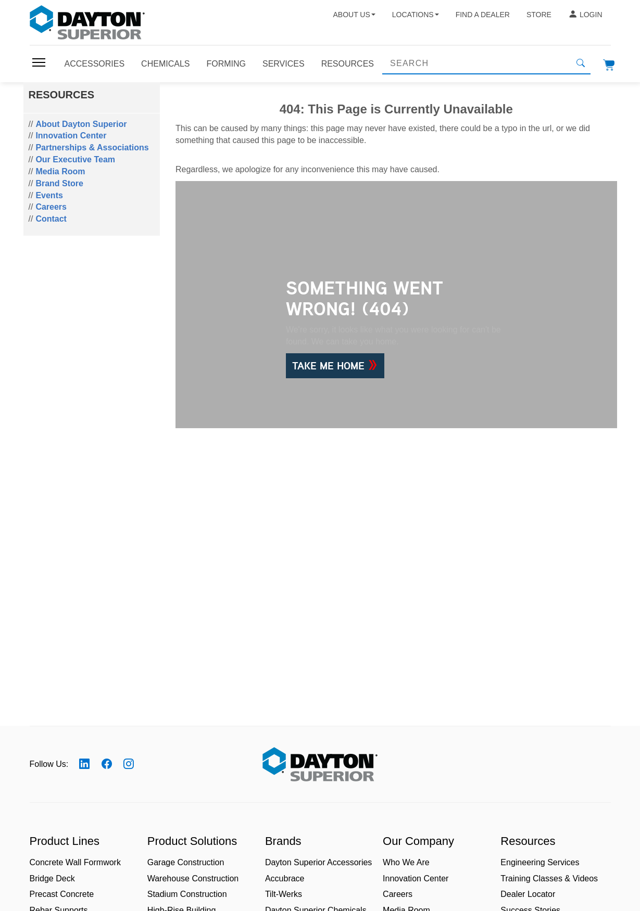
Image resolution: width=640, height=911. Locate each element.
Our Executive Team (75, 159)
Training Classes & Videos (549, 878)
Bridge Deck (52, 878)
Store (538, 14)
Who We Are (406, 862)
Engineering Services (539, 862)
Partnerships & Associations (91, 147)
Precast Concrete (62, 894)
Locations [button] (415, 14)
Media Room (60, 171)
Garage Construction (185, 862)
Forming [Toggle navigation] (226, 63)
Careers (51, 206)
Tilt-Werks (283, 894)
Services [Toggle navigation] (283, 63)
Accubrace (285, 878)
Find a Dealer (483, 14)
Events (48, 195)
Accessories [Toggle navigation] (95, 63)
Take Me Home (335, 366)
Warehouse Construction (193, 878)
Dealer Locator (527, 894)
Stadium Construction (187, 894)
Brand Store (59, 183)
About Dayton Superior (81, 124)
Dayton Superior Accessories (318, 862)
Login (585, 14)
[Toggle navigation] (39, 62)
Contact (51, 218)
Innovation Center (70, 135)
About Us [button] (354, 14)
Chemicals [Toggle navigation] (165, 63)
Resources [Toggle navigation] (347, 63)
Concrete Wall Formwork (75, 862)
